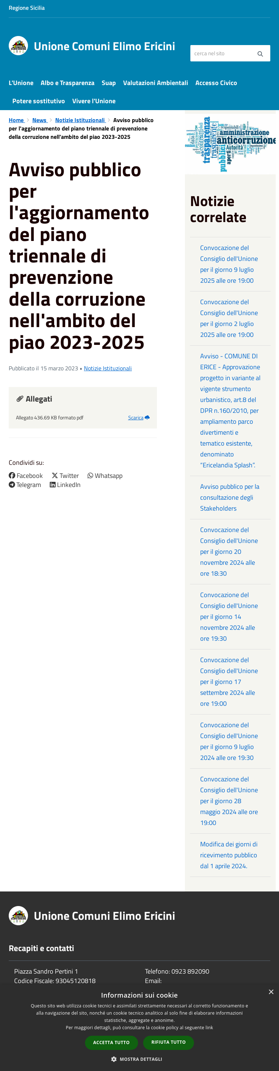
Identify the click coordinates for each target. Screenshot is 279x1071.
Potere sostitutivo (38, 101)
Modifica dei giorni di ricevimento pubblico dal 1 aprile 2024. (229, 855)
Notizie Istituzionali (80, 120)
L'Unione (21, 83)
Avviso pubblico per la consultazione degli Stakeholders (229, 497)
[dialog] (139, 1028)
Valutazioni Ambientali (155, 83)
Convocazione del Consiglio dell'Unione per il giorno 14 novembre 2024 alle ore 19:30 (229, 616)
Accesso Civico (216, 83)
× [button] (271, 992)
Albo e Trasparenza (67, 83)
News (40, 120)
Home (17, 120)
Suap (109, 83)
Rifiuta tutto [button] (168, 1042)
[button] (139, 1058)
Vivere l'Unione (94, 101)
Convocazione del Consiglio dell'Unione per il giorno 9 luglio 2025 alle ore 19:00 (229, 264)
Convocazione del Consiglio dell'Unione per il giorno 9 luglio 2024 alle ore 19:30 (229, 741)
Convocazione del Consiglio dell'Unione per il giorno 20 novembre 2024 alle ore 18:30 (229, 551)
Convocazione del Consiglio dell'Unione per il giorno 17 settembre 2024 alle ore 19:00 (229, 681)
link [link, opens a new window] (209, 1027)
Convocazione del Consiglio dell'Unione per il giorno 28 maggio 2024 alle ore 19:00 (229, 801)
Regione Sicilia (27, 7)
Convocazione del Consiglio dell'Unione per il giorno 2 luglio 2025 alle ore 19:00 (229, 318)
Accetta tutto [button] (111, 1042)
